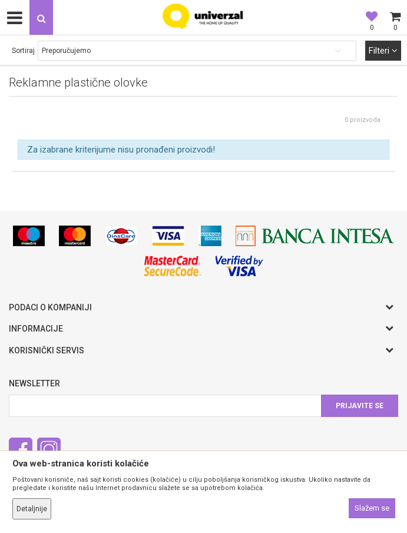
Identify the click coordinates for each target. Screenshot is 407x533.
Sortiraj (23, 51)
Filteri (383, 50)
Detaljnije (31, 509)
